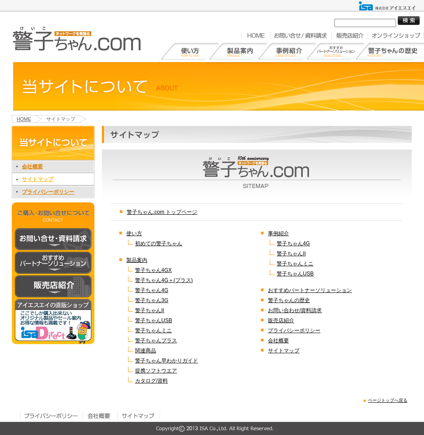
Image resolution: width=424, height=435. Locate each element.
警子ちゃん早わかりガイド (166, 361)
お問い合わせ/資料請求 (295, 310)
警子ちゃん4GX (153, 270)
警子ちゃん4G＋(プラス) (164, 280)
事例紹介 (278, 233)
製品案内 (136, 260)
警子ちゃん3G (151, 300)
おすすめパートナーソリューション (310, 290)
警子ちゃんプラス (156, 341)
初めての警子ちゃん (158, 243)
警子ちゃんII (149, 310)
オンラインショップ (396, 35)
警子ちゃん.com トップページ (162, 212)
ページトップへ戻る (387, 400)
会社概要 (32, 167)
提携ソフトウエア (156, 371)
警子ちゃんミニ (153, 330)
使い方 (134, 233)
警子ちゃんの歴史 (289, 300)
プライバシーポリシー (48, 192)
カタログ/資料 (151, 381)
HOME (255, 35)
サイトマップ (37, 179)
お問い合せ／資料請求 (300, 35)
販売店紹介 (349, 35)
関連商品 (145, 351)
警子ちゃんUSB (153, 320)
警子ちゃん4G (151, 290)
